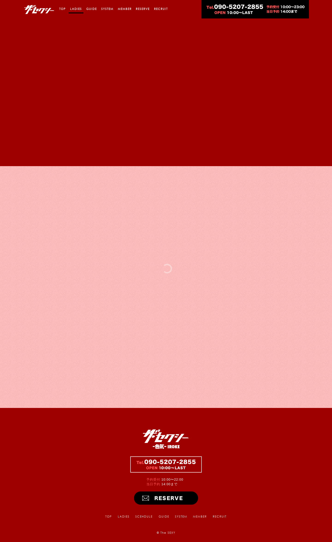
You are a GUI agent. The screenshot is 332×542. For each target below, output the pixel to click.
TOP (62, 9)
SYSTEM (107, 9)
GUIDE (91, 9)
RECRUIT (161, 9)
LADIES (76, 9)
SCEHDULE (144, 516)
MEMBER (125, 9)
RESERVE (143, 9)
